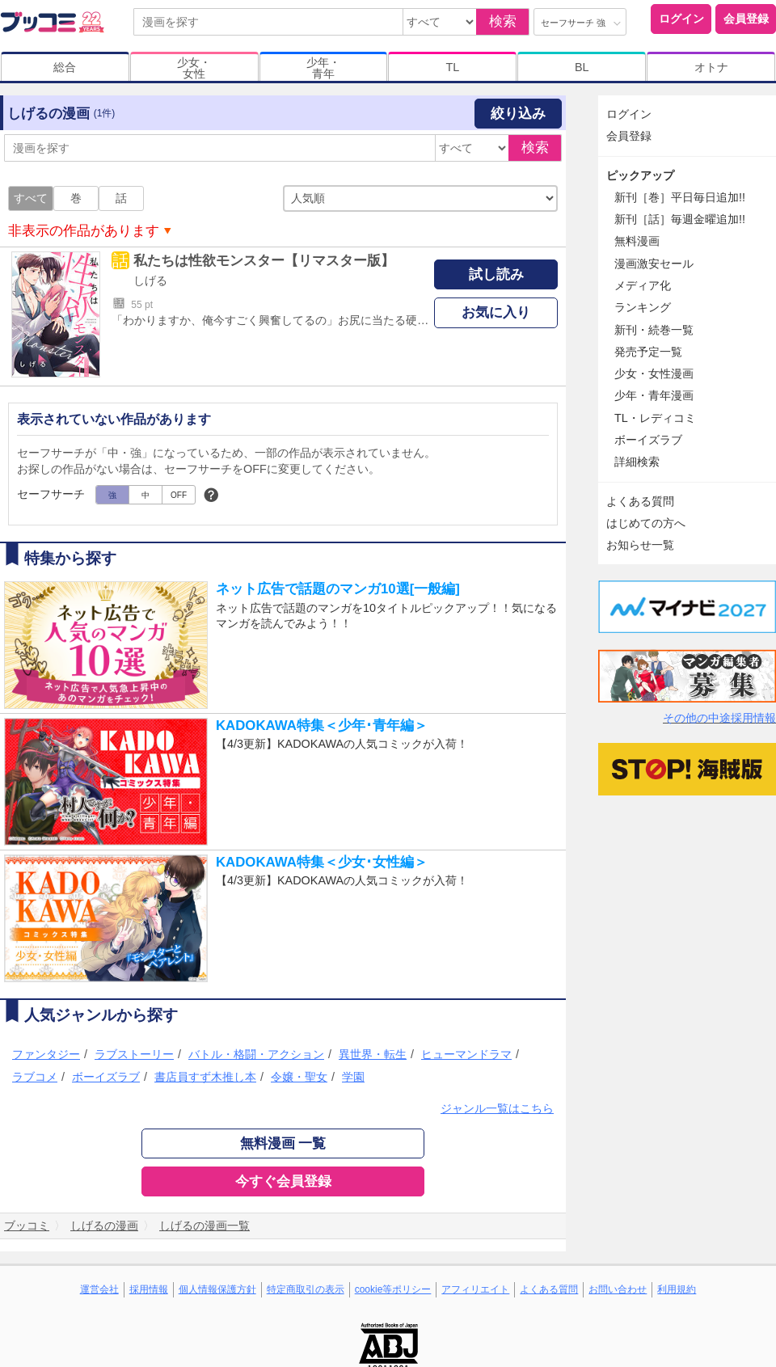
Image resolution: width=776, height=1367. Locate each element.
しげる (150, 280)
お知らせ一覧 (640, 544)
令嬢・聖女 (299, 1076)
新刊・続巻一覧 (654, 329)
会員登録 (746, 18)
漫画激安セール (654, 263)
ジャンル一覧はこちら (497, 1108)
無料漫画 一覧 (283, 1143)
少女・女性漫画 (654, 373)
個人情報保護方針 (217, 1289)
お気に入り (496, 312)
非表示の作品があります (83, 230)
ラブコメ (34, 1076)
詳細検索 (637, 461)
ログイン (681, 18)
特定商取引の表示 (305, 1289)
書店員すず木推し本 (205, 1076)
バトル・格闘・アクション (256, 1054)
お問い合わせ (617, 1289)
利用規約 (676, 1289)
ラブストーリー (134, 1054)
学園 (353, 1076)
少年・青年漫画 (654, 395)
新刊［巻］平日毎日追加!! (679, 197)
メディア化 (642, 285)
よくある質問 (640, 501)
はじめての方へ (645, 523)
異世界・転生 (373, 1054)
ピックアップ (640, 175)
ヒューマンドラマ (466, 1054)
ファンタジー (46, 1054)
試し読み (496, 274)
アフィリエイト (475, 1289)
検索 (503, 21)
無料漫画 (637, 240)
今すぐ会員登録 (283, 1181)
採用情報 (148, 1289)
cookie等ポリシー (393, 1289)
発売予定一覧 (648, 351)
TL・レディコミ (655, 417)
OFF (179, 495)
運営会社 (99, 1289)
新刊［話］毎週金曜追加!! (679, 219)
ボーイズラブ (106, 1076)
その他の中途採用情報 (719, 717)
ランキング (642, 307)
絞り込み (518, 113)
